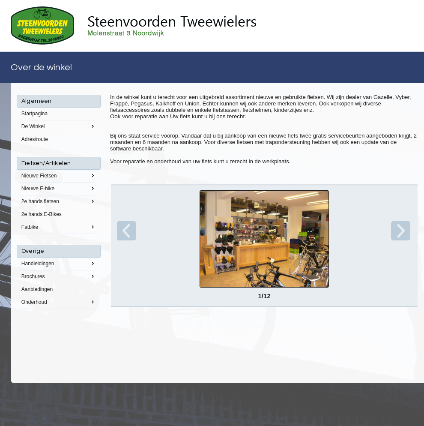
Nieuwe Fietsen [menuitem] (58, 175)
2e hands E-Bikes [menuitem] (41, 214)
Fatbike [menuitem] (58, 226)
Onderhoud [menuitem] (58, 301)
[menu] (59, 202)
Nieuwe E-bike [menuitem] (58, 188)
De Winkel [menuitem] (58, 126)
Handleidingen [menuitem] (58, 263)
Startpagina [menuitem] (34, 114)
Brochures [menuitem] (58, 276)
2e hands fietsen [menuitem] (58, 201)
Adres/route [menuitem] (34, 139)
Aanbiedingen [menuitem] (37, 289)
